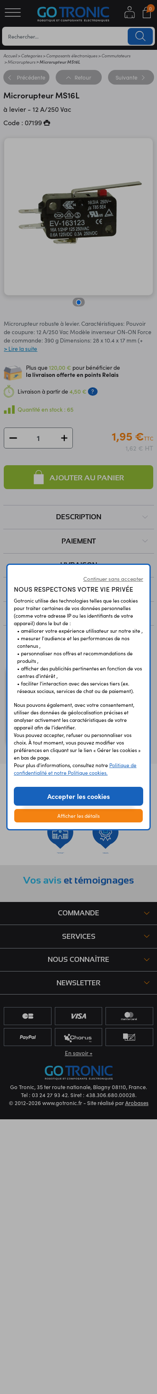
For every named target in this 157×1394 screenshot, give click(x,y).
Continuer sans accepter (113, 578)
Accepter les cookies (78, 796)
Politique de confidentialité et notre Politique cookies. (75, 768)
